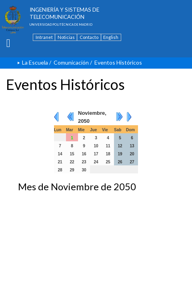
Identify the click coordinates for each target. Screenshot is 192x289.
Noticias (66, 37)
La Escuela (35, 62)
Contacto (89, 37)
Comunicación (71, 62)
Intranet (44, 37)
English (110, 37)
